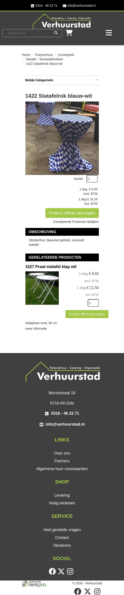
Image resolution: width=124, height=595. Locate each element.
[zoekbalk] (28, 33)
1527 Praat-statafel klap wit (51, 266)
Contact (62, 537)
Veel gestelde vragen (62, 530)
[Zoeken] (56, 33)
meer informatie (36, 328)
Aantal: (78, 179)
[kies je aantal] (93, 303)
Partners (61, 461)
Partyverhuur (44, 55)
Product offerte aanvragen (72, 213)
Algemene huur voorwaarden (62, 469)
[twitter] (62, 574)
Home (26, 55)
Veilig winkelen (62, 503)
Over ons (62, 453)
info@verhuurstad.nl (79, 6)
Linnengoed (66, 55)
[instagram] (71, 574)
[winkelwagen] (69, 34)
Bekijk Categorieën (62, 80)
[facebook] (53, 574)
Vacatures (62, 545)
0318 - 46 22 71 (44, 6)
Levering (62, 495)
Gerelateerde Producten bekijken (76, 221)
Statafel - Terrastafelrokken (44, 59)
